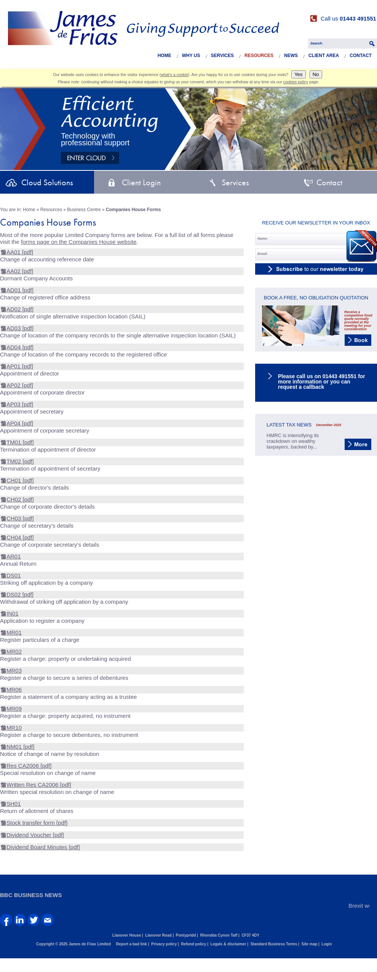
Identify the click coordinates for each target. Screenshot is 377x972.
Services (222, 55)
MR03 (14, 670)
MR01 (14, 632)
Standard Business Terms (274, 944)
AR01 (13, 556)
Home (164, 55)
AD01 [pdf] (20, 290)
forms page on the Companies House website (79, 242)
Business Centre (84, 209)
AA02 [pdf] (19, 271)
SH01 (13, 803)
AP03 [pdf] (19, 404)
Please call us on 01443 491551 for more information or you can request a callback (321, 381)
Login (326, 944)
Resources (258, 55)
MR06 (14, 689)
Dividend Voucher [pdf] (35, 835)
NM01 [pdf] (20, 746)
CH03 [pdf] (20, 518)
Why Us (191, 55)
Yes (298, 74)
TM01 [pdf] (20, 442)
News (291, 55)
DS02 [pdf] (20, 594)
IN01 (12, 613)
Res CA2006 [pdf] (28, 765)
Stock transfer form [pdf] (36, 822)
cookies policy (295, 82)
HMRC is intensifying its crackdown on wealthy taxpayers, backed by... (293, 441)
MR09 (14, 708)
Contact (361, 55)
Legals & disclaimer (228, 944)
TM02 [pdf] (20, 461)
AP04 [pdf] (19, 423)
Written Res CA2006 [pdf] (38, 784)
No (316, 74)
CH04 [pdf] (20, 537)
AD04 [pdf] (20, 347)
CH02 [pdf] (20, 499)
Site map (309, 944)
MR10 (14, 727)
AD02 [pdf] (20, 309)
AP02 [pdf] (19, 385)
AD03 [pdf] (20, 328)
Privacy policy (164, 944)
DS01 (13, 575)
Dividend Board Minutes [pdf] (43, 847)
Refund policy (193, 944)
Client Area (323, 55)
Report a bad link (131, 944)
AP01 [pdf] (19, 366)
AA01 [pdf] (19, 252)
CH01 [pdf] (20, 480)
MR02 (14, 651)
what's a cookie (174, 74)
